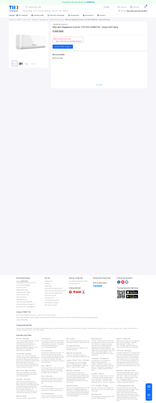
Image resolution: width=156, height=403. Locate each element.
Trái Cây (18, 356)
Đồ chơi (34, 341)
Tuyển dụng (48, 286)
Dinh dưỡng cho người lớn (27, 347)
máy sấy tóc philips (129, 389)
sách (60, 11)
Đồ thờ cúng (73, 380)
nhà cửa (54, 11)
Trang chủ (123, 7)
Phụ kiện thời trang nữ (72, 348)
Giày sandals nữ (51, 369)
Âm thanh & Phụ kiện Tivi (124, 341)
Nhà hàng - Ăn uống (101, 379)
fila (38, 330)
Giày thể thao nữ (131, 364)
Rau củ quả (22, 357)
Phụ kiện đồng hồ (75, 356)
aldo (80, 328)
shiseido (18, 330)
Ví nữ (59, 388)
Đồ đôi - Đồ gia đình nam (54, 357)
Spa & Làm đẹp (103, 377)
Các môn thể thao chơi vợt (128, 361)
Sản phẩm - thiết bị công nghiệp (103, 351)
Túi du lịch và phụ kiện (76, 341)
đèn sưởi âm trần (125, 399)
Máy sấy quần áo (125, 347)
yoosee (116, 328)
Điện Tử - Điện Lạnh (123, 338)
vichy (34, 330)
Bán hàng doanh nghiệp (51, 302)
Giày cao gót (45, 368)
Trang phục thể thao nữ (123, 352)
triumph (84, 328)
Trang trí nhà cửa (71, 372)
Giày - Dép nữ (46, 366)
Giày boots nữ (48, 371)
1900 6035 (24, 320)
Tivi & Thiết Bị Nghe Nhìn (102, 352)
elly (67, 328)
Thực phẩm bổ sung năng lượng (128, 364)
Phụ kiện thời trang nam (77, 348)
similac (125, 328)
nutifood (90, 328)
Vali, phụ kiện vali (84, 342)
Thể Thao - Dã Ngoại (124, 350)
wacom (105, 328)
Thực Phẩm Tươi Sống (23, 354)
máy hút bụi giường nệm (127, 395)
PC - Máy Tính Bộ (74, 367)
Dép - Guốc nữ (54, 368)
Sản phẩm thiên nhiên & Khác (26, 387)
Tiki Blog (47, 283)
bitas (135, 328)
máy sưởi (119, 388)
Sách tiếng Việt (96, 396)
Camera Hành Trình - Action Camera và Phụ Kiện (127, 376)
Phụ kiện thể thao (128, 356)
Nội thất (75, 376)
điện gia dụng (27, 11)
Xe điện (108, 388)
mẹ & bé (40, 11)
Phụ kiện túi (59, 390)
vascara (18, 328)
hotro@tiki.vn (31, 304)
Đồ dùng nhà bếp (21, 398)
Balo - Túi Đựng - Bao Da (127, 377)
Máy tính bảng (24, 376)
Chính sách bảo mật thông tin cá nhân (55, 290)
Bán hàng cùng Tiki (74, 283)
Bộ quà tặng (74, 396)
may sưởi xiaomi (125, 392)
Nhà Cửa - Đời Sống (73, 370)
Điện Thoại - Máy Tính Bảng (26, 370)
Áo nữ (43, 341)
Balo (67, 341)
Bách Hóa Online (72, 385)
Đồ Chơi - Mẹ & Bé (22, 338)
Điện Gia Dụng (21, 396)
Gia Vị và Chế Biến (75, 391)
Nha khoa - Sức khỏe (102, 380)
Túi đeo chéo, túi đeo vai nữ (49, 388)
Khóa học (106, 376)
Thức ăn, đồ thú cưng (25, 365)
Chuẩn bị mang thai (25, 350)
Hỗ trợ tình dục (31, 391)
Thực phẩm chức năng (26, 383)
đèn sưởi (125, 388)
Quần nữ (53, 341)
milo (70, 328)
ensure (51, 328)
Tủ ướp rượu (134, 347)
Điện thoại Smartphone (23, 372)
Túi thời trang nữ (47, 386)
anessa (111, 328)
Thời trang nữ (46, 338)
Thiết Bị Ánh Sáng (128, 374)
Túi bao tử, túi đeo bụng (56, 397)
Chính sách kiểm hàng (22, 294)
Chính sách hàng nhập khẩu (24, 302)
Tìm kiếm (106, 7)
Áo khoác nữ (54, 342)
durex (56, 328)
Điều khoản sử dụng (50, 295)
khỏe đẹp (48, 11)
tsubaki (42, 330)
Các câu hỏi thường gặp (23, 285)
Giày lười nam (45, 378)
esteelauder (28, 328)
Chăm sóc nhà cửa (27, 367)
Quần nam (52, 352)
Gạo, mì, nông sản (25, 360)
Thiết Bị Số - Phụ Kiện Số (100, 358)
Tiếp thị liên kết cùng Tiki (52, 300)
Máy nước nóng (127, 345)
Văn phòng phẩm (106, 396)
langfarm (25, 330)
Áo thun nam (45, 352)
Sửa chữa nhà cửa (75, 374)
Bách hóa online (100, 349)
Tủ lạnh (122, 342)
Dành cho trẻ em (25, 364)
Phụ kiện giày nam (50, 381)
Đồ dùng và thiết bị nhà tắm (78, 377)
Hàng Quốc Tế (96, 338)
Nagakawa (64, 24)
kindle (95, 328)
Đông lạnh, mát (28, 359)
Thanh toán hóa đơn (97, 376)
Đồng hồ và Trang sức (74, 353)
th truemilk (36, 328)
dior (23, 328)
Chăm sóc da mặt (21, 381)
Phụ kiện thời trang (72, 346)
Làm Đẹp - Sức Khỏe (23, 379)
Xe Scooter (107, 389)
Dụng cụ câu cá (124, 359)
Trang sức (69, 355)
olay (121, 328)
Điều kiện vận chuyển (51, 305)
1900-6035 (24, 281)
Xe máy (97, 389)
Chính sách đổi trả (21, 297)
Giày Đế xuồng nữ (53, 372)
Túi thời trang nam (47, 393)
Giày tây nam (54, 378)
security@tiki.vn (30, 306)
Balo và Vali (70, 338)
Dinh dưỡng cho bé (25, 345)
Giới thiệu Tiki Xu (49, 298)
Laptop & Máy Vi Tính (105, 350)
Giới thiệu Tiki (48, 281)
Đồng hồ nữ (76, 355)
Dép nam (50, 380)
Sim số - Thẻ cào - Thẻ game (106, 382)
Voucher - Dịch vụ (98, 374)
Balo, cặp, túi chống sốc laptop (77, 341)
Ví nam (43, 396)
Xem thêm (99, 85)
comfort (130, 328)
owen (46, 328)
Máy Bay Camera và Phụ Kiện (127, 381)
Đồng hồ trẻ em (85, 356)
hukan (30, 330)
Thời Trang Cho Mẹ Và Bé (23, 341)
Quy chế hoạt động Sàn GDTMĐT (78, 281)
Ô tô (101, 389)
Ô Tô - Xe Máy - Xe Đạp (100, 385)
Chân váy (53, 344)
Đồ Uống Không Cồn (77, 394)
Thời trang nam (46, 350)
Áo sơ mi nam (53, 354)
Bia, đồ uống (22, 362)
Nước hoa (23, 391)
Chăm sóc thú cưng (72, 388)
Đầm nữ (48, 341)
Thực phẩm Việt (31, 357)
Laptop (82, 367)
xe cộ (35, 11)
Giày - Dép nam (46, 376)
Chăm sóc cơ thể (25, 384)
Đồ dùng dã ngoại (128, 354)
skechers (75, 328)
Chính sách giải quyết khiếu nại (53, 293)
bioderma (62, 328)
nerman (100, 328)
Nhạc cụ (80, 380)
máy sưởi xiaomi (129, 394)
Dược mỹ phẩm (32, 392)
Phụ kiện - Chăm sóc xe (98, 388)
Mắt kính (82, 348)
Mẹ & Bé (102, 347)
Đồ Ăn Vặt (73, 392)
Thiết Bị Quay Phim (126, 380)
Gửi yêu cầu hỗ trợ (21, 287)
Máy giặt (122, 344)
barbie (42, 328)
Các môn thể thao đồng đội (128, 360)
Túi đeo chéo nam (51, 396)
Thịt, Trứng (25, 356)
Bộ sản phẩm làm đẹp (26, 391)
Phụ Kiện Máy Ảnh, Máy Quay (125, 372)
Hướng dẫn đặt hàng (22, 290)
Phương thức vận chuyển (23, 292)
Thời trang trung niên (51, 347)
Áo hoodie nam (49, 356)
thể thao (65, 11)
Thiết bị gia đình (31, 398)
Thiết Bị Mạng (76, 365)
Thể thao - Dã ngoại (100, 344)
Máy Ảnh (131, 382)
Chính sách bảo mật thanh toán (53, 288)
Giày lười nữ (56, 371)
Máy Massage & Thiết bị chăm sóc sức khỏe (27, 385)
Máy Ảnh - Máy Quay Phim (126, 370)
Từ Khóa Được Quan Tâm (125, 385)
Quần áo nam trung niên (52, 360)
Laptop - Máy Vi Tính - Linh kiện (77, 360)
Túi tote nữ (52, 390)
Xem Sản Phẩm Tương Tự (62, 46)
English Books (101, 398)
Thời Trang (107, 341)
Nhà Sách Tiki (96, 394)
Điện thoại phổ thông (25, 374)
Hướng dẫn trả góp (21, 299)
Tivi (121, 345)
